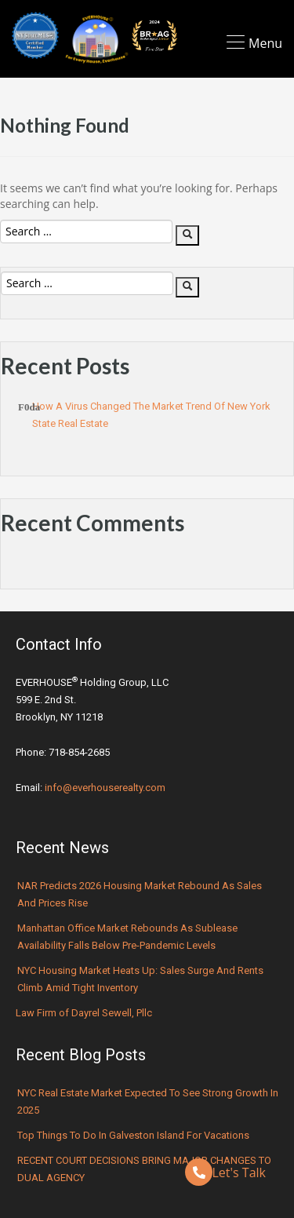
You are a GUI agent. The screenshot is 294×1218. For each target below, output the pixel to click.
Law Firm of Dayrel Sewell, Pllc (84, 1013)
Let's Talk (225, 1172)
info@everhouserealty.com (105, 787)
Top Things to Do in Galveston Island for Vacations (133, 1135)
